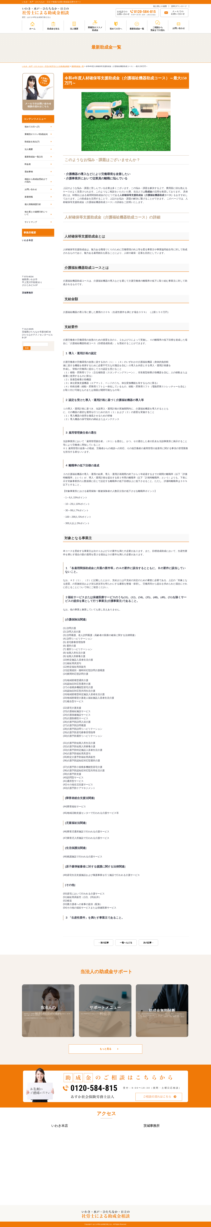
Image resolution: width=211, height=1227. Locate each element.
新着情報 (29, 197)
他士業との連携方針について (36, 213)
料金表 (28, 164)
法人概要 (29, 149)
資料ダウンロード (179, 6)
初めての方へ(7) (32, 126)
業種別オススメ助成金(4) (36, 134)
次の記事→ (148, 942)
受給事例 (29, 171)
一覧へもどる (126, 942)
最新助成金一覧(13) (34, 157)
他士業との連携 (160, 6)
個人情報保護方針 (33, 204)
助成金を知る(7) (32, 141)
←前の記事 (103, 942)
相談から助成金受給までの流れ (36, 180)
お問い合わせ (31, 189)
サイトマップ (31, 222)
